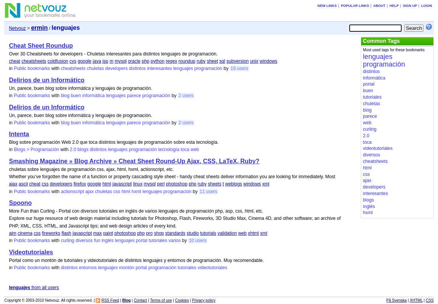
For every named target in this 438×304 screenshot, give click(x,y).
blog (65, 95)
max (97, 233)
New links (327, 6)
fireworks (51, 233)
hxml (136, 191)
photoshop (176, 184)
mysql (121, 61)
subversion (237, 61)
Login (426, 6)
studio (193, 233)
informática (93, 95)
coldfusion (57, 61)
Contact (140, 300)
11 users (208, 191)
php (145, 61)
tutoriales (157, 240)
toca (185, 149)
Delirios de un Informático (46, 80)
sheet (212, 61)
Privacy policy (203, 300)
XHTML (416, 300)
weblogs (233, 184)
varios (175, 240)
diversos (84, 240)
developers (116, 68)
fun (97, 240)
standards (175, 233)
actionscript (72, 191)
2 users (186, 95)
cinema (25, 233)
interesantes (159, 68)
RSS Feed (110, 300)
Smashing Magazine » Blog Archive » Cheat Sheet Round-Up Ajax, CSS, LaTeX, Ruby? (134, 161)
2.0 (73, 149)
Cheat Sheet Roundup (41, 45)
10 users (198, 240)
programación (208, 68)
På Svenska (396, 300)
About (379, 6)
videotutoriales (212, 267)
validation (227, 233)
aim (12, 233)
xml (265, 184)
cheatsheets (33, 61)
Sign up (410, 6)
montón (126, 267)
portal (141, 240)
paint (108, 233)
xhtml (253, 233)
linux (138, 184)
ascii (23, 184)
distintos (137, 68)
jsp (105, 61)
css (45, 184)
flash (66, 233)
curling (67, 240)
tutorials (208, 233)
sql (222, 61)
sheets (214, 184)
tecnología (168, 149)
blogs (83, 149)
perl (160, 184)
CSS (430, 300)
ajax (13, 184)
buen (76, 95)
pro (149, 233)
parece (134, 95)
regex (171, 61)
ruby (201, 61)
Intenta (19, 134)
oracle (134, 61)
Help (394, 6)
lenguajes (183, 68)
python (157, 61)
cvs (73, 61)
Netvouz (17, 28)
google (84, 61)
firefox (79, 184)
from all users (34, 287)
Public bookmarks (32, 68)
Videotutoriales (31, 252)
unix (254, 61)
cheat (14, 61)
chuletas (95, 68)
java (97, 61)
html (107, 184)
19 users (239, 68)
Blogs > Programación (36, 149)
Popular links (355, 6)
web (195, 149)
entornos (88, 267)
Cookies (182, 300)
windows (268, 61)
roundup (187, 61)
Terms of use (161, 300)
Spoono (20, 203)
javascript (122, 184)
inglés (108, 240)
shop (159, 233)
